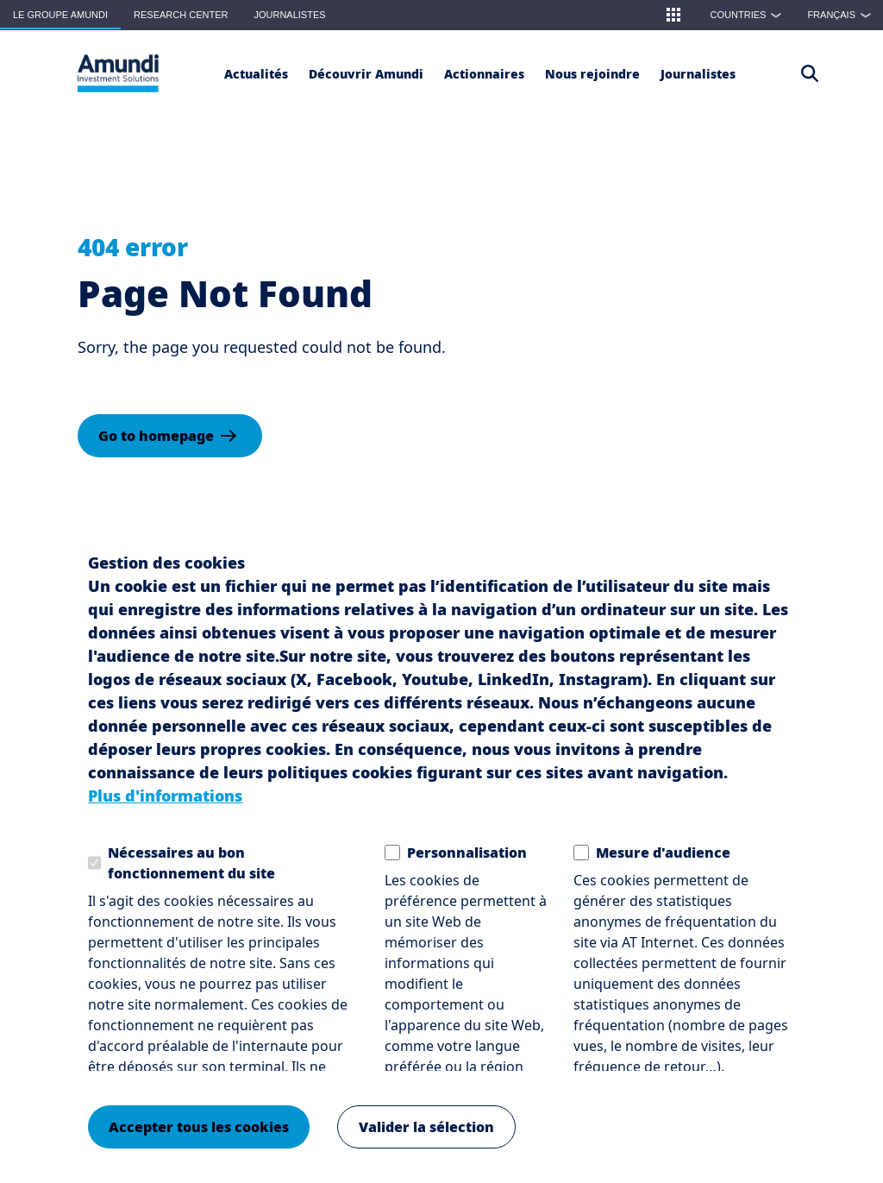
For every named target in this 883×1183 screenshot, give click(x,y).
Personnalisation (467, 852)
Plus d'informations (165, 795)
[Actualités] (256, 73)
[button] (673, 14)
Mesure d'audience (663, 852)
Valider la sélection (426, 1126)
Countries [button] (750, 14)
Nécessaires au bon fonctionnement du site (191, 863)
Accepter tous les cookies (199, 1126)
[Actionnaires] (484, 73)
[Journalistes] (698, 73)
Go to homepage (156, 435)
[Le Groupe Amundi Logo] (118, 73)
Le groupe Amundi (60, 14)
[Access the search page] (809, 73)
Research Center (181, 14)
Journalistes (289, 14)
